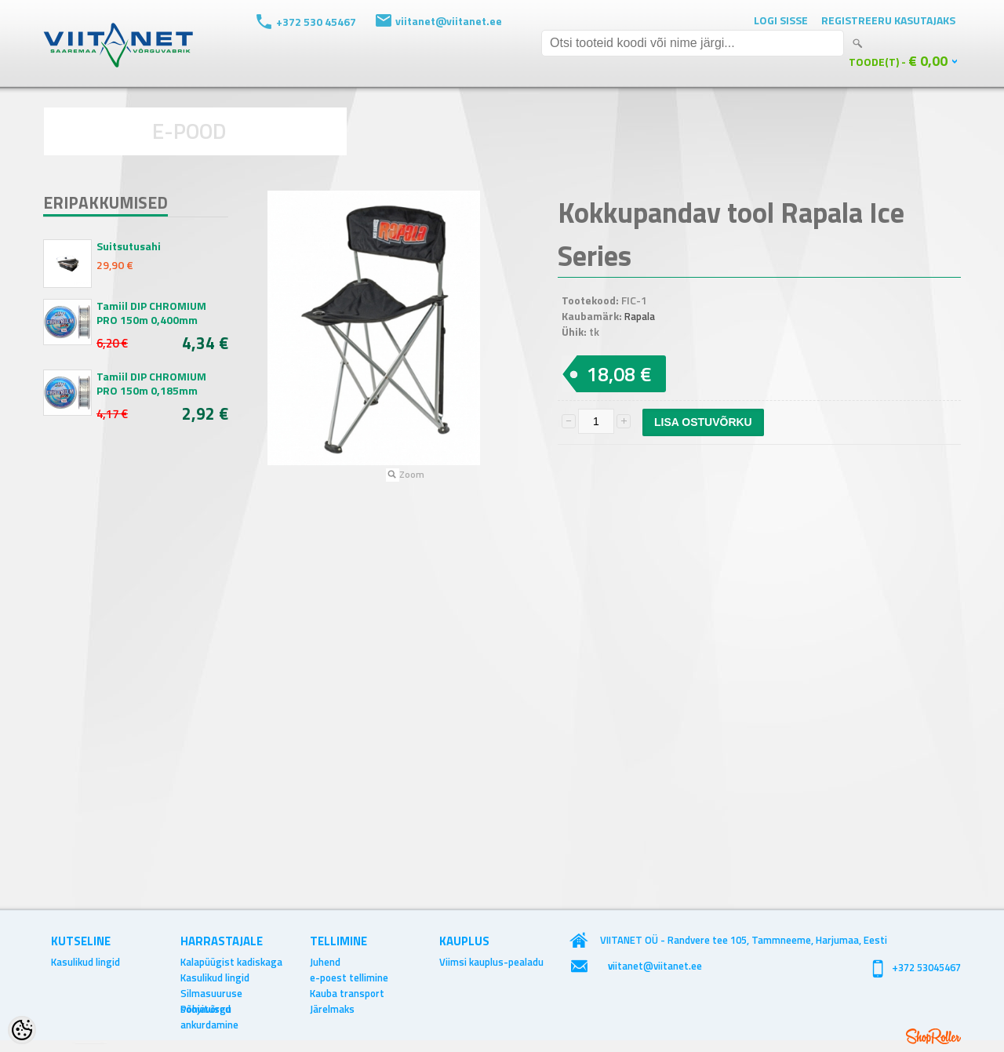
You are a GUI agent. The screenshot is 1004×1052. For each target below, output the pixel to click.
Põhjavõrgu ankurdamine (209, 1009)
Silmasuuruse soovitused (211, 993)
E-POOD (189, 130)
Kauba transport (347, 993)
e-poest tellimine (349, 977)
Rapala (639, 316)
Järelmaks (332, 1009)
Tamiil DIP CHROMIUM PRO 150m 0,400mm (151, 313)
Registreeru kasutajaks (888, 20)
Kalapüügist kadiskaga (231, 962)
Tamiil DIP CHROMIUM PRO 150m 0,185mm (151, 383)
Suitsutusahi (128, 246)
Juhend (325, 962)
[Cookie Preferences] (22, 1030)
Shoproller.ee (933, 1036)
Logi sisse (781, 20)
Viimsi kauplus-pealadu (491, 962)
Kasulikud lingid (85, 962)
